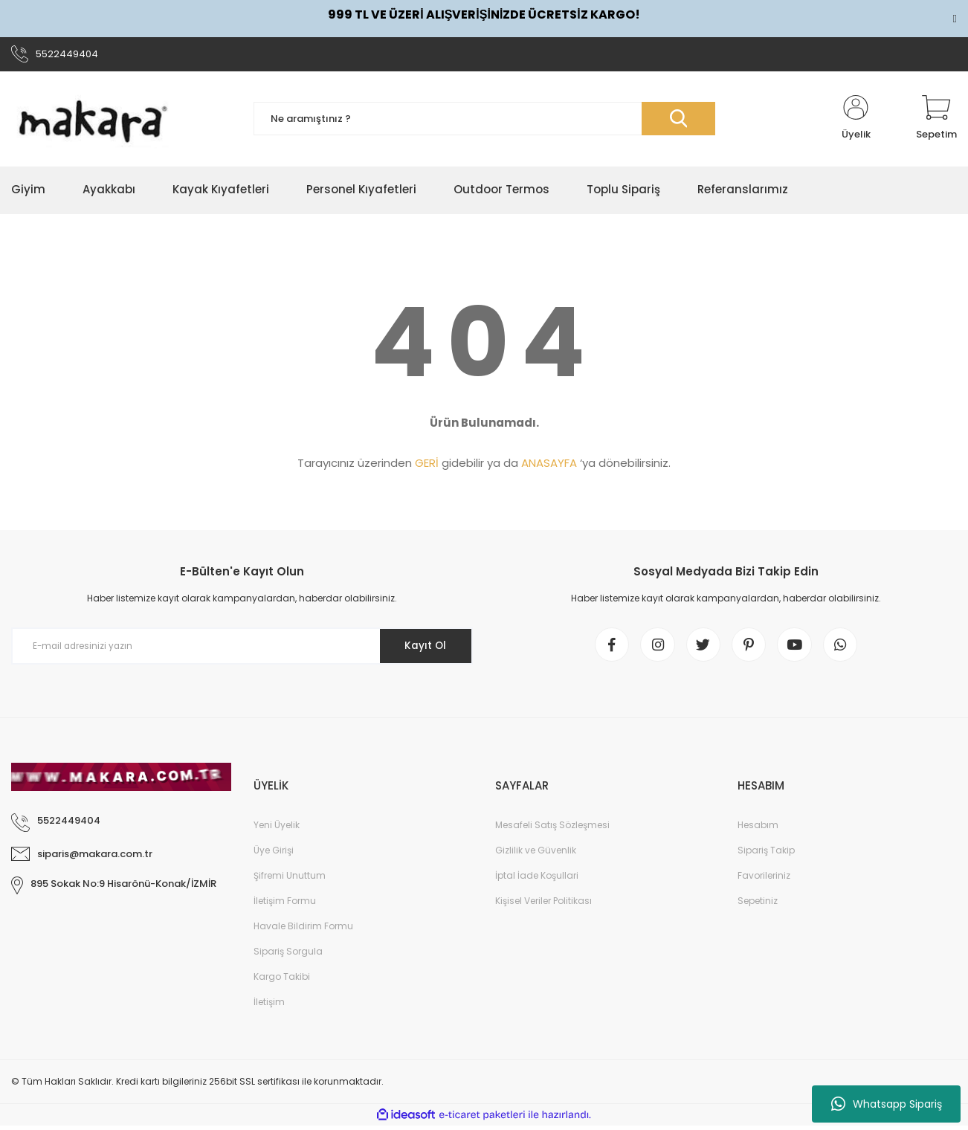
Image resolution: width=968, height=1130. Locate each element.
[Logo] (93, 120)
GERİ (427, 465)
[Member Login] (855, 120)
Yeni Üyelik (277, 829)
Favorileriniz (764, 880)
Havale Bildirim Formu (303, 930)
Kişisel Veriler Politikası (543, 905)
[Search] (484, 121)
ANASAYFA (549, 465)
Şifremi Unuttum (290, 880)
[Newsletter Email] (242, 648)
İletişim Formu (285, 905)
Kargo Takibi (282, 981)
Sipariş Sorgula (288, 955)
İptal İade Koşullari (536, 880)
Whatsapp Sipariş (886, 1104)
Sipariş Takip (766, 854)
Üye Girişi (274, 854)
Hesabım (758, 829)
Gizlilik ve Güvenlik (535, 854)
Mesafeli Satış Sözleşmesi (552, 829)
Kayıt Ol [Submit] (423, 647)
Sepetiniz (758, 905)
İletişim (269, 1006)
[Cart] (936, 120)
